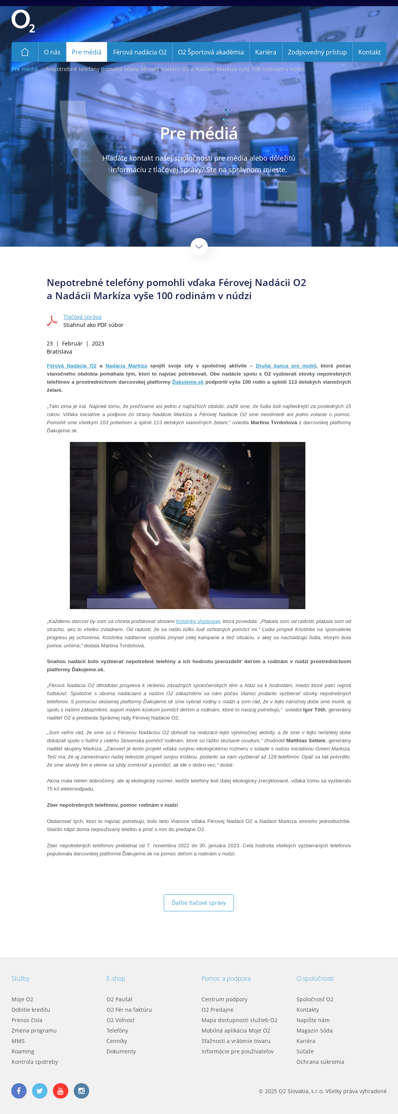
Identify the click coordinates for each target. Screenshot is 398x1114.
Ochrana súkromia (320, 1061)
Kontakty (307, 1009)
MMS (18, 1041)
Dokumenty (121, 1051)
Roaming (23, 1051)
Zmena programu (34, 1030)
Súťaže (305, 1051)
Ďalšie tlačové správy (199, 902)
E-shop (116, 978)
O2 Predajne (218, 1009)
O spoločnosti (315, 978)
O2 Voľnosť (120, 1020)
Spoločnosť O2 (315, 999)
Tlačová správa (82, 316)
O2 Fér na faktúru (129, 1009)
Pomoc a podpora (226, 978)
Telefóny (117, 1030)
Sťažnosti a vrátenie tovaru (236, 1041)
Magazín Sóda (314, 1030)
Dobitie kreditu (31, 1009)
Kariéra (305, 1041)
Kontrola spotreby (35, 1061)
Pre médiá (25, 69)
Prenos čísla (27, 1020)
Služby (20, 978)
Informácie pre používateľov (238, 1051)
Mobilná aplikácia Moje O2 (236, 1030)
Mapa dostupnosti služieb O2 (240, 1020)
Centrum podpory (224, 999)
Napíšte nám (313, 1020)
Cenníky (117, 1041)
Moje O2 (22, 999)
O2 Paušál (119, 999)
